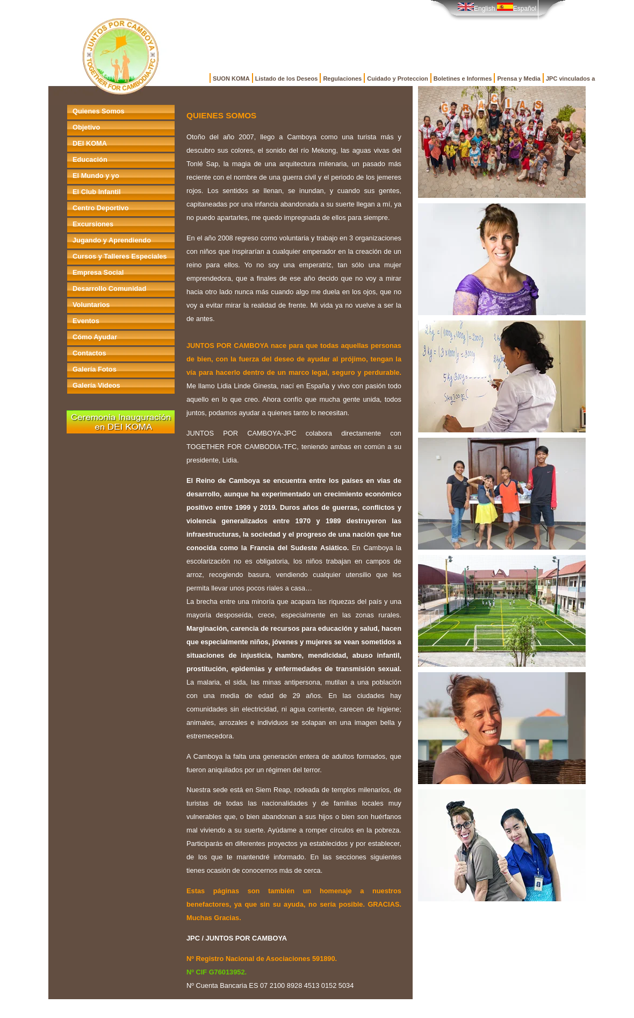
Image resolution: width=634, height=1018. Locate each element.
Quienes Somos (99, 111)
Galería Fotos (95, 369)
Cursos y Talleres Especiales (120, 256)
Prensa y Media (518, 78)
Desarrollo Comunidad (109, 288)
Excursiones (93, 224)
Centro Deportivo (101, 208)
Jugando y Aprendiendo (112, 240)
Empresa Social (98, 272)
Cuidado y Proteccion (397, 78)
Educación (90, 159)
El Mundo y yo (96, 176)
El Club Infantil (97, 192)
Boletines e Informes (463, 78)
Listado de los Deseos (286, 78)
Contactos (89, 353)
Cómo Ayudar (95, 337)
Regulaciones (342, 78)
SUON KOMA (231, 78)
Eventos (86, 321)
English (476, 8)
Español (516, 8)
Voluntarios (91, 305)
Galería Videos (96, 385)
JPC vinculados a (570, 78)
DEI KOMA (90, 143)
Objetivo (86, 127)
